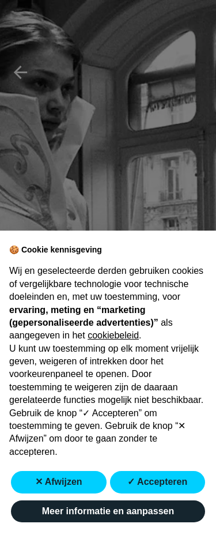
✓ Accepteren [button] (157, 482)
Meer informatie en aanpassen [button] (108, 511)
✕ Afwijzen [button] (58, 482)
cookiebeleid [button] (113, 335)
